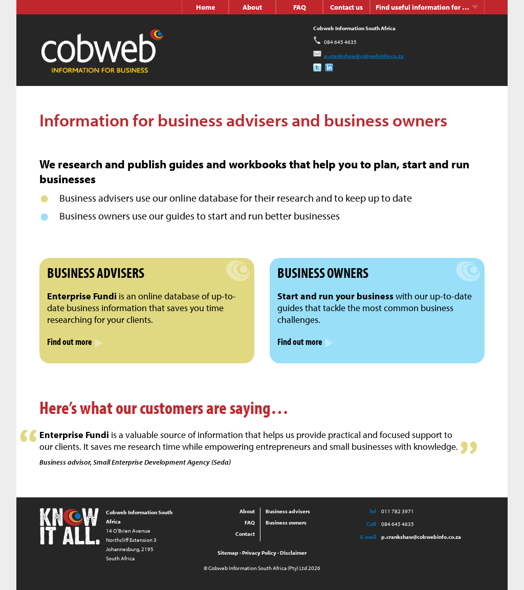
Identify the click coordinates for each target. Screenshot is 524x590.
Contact (245, 533)
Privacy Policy (259, 552)
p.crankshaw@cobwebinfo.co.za (358, 55)
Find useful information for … (427, 7)
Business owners (286, 522)
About (252, 7)
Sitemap (227, 552)
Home (205, 7)
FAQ (299, 7)
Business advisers (288, 511)
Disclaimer (293, 552)
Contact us (346, 7)
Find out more (75, 342)
